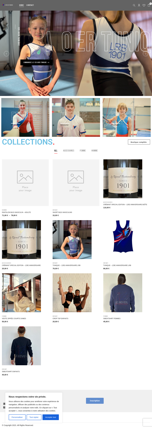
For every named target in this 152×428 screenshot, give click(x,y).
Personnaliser (17, 417)
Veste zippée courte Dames (14, 318)
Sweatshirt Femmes (111, 318)
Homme (94, 150)
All (55, 150)
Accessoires (68, 150)
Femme (83, 150)
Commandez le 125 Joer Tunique (35, 62)
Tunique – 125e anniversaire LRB (66, 265)
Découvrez (15, 125)
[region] (33, 407)
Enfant (55, 210)
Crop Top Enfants (60, 318)
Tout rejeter (34, 417)
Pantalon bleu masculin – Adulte (16, 212)
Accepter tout (50, 417)
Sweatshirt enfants (11, 372)
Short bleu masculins (62, 212)
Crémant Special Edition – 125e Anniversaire (21, 265)
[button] (149, 5)
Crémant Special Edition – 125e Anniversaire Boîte (125, 205)
